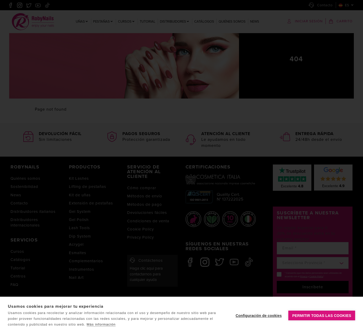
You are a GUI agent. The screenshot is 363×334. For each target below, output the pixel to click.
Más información (101, 324)
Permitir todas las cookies (321, 316)
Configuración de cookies (259, 316)
